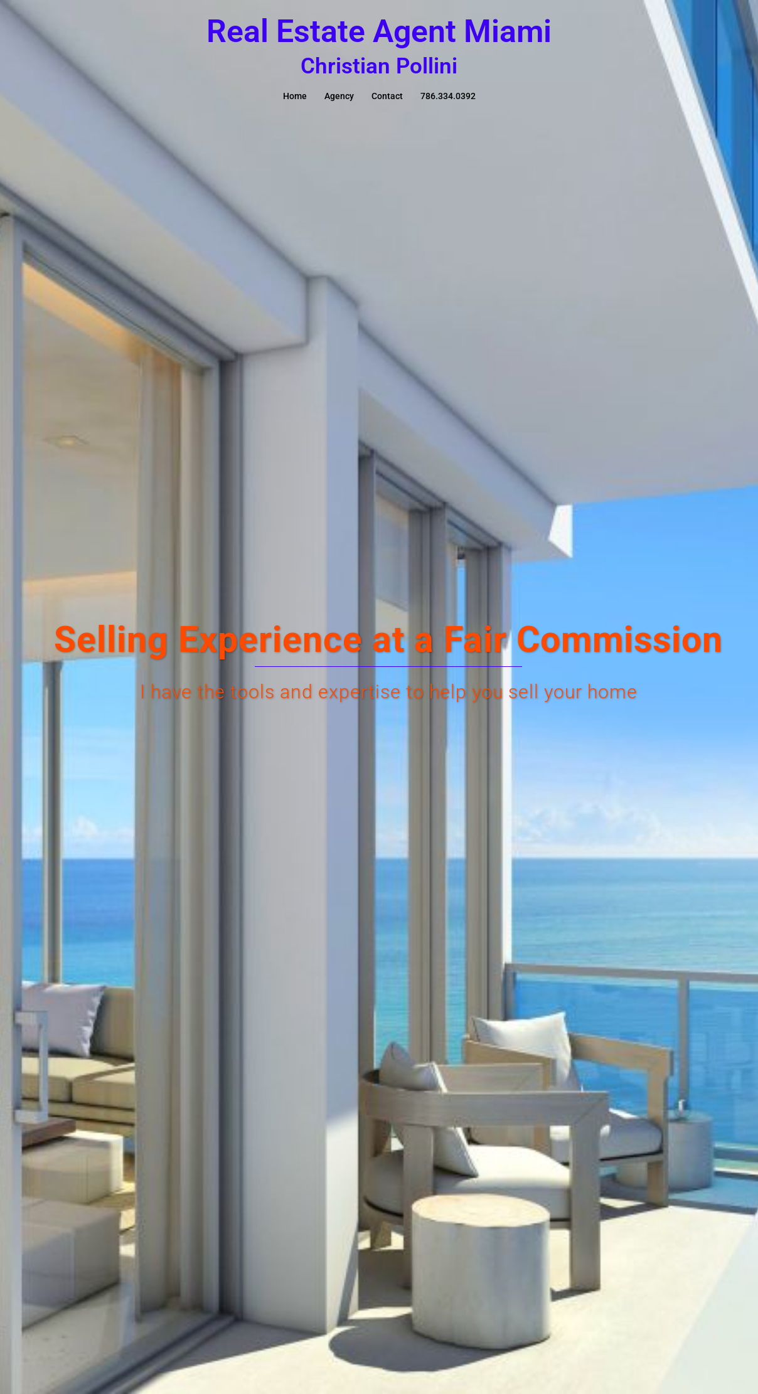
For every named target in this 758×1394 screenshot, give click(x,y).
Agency (339, 96)
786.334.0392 (448, 96)
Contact (387, 96)
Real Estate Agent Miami (379, 31)
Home (295, 96)
